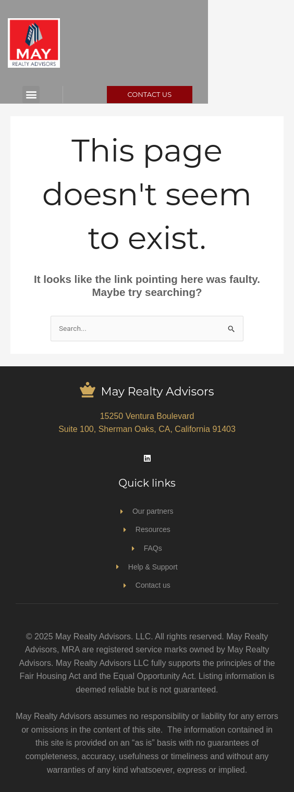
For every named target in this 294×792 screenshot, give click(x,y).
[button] (44, 94)
